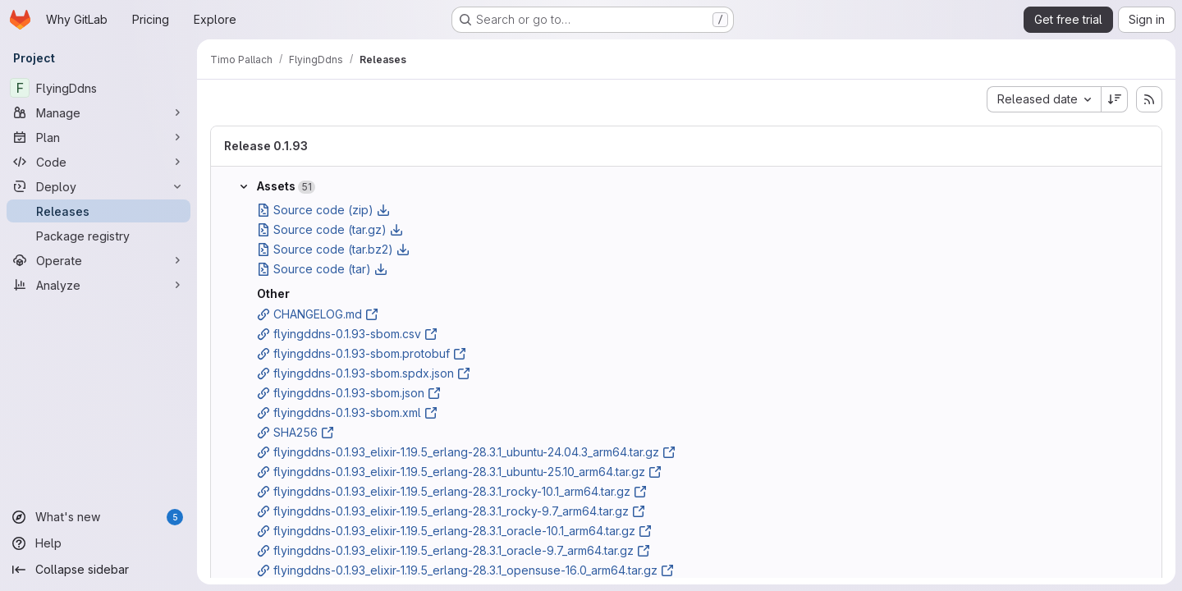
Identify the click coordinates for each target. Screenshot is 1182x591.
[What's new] (98, 517)
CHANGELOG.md (317, 314)
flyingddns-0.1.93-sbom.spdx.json (363, 373)
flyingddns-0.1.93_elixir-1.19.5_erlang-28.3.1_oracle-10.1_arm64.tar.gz (454, 531)
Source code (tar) (322, 269)
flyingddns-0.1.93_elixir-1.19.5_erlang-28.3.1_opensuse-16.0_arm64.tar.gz (465, 570)
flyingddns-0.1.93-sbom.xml (347, 412)
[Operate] (98, 260)
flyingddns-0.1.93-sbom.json (349, 393)
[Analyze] (98, 284)
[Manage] (98, 112)
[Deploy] (98, 186)
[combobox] (1044, 99)
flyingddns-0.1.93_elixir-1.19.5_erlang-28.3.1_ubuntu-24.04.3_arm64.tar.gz (466, 452)
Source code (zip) (323, 210)
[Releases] (98, 210)
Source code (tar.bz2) (333, 249)
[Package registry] (98, 235)
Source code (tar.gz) (330, 229)
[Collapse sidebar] (98, 569)
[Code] (98, 161)
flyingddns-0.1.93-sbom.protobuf (361, 353)
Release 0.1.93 (266, 146)
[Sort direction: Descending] (1115, 99)
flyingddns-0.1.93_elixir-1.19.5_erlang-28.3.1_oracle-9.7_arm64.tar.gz (453, 550)
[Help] (98, 543)
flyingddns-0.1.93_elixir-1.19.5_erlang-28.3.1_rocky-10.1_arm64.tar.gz (452, 491)
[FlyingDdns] (98, 87)
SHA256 (295, 432)
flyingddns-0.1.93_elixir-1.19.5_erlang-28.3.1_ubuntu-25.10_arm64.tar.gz (459, 472)
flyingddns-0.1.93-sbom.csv (347, 334)
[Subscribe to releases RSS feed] (1149, 99)
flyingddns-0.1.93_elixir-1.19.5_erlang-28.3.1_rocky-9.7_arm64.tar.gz (451, 511)
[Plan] (98, 137)
